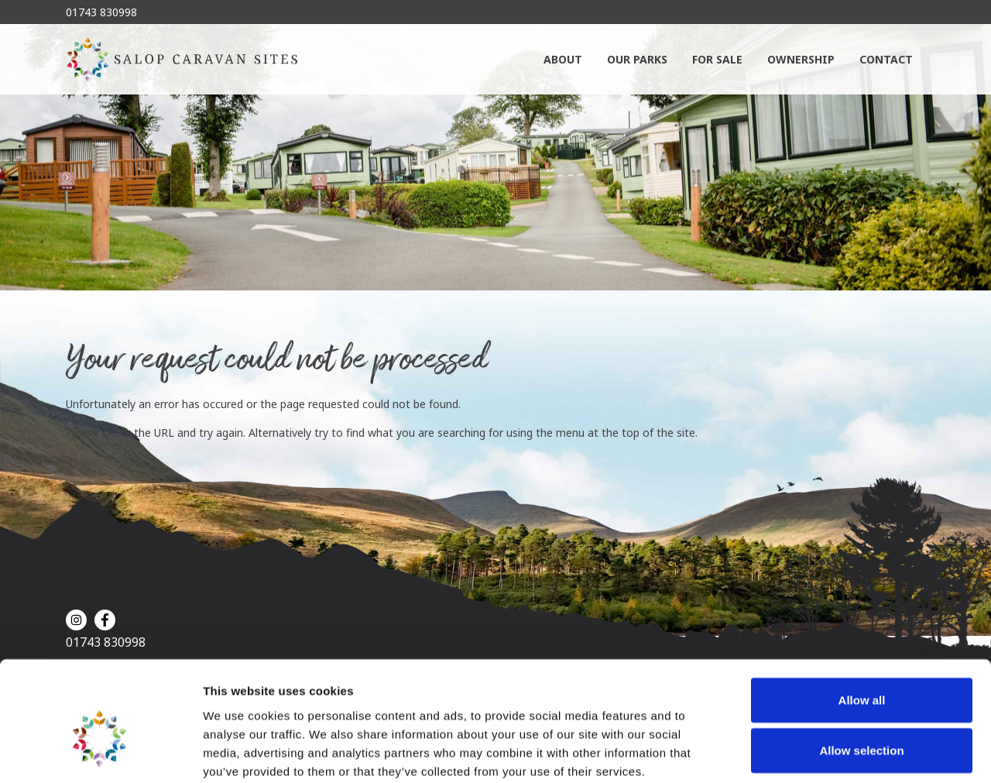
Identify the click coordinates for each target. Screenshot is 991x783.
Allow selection (861, 669)
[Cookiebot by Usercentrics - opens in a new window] (100, 752)
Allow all (862, 618)
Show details (813, 752)
